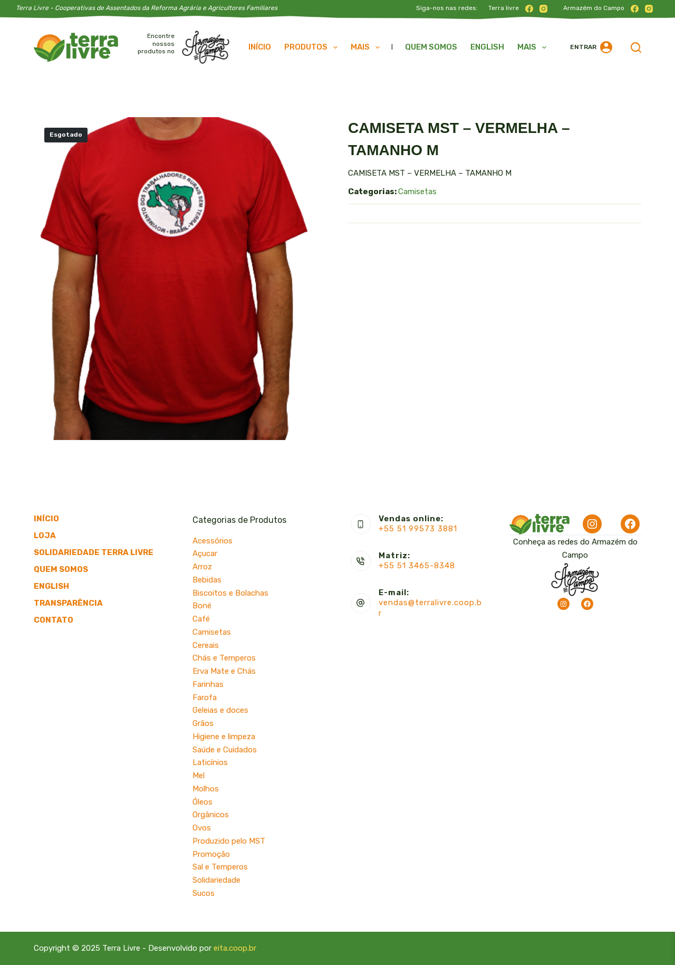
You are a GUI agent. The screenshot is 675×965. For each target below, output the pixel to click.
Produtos (313, 47)
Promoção (211, 854)
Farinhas (208, 684)
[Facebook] (529, 9)
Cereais (205, 645)
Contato (53, 620)
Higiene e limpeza (223, 736)
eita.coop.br (235, 948)
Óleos (202, 802)
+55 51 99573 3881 (418, 528)
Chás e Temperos (224, 658)
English (487, 47)
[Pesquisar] (636, 47)
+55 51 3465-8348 (417, 565)
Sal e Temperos (220, 867)
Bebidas (206, 580)
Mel (198, 775)
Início (259, 47)
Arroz (202, 566)
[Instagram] (543, 9)
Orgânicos (210, 814)
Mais (367, 47)
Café (201, 619)
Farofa (204, 697)
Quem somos (431, 47)
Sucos (203, 893)
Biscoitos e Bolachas (230, 593)
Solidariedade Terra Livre (93, 552)
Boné (201, 605)
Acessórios (212, 541)
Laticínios (210, 762)
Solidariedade (216, 880)
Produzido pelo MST (228, 841)
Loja (45, 535)
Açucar (204, 553)
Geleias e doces (220, 710)
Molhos (205, 789)
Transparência (68, 603)
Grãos (203, 723)
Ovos (201, 828)
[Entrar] (591, 47)
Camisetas (417, 191)
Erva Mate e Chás (224, 671)
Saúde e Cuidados (224, 749)
